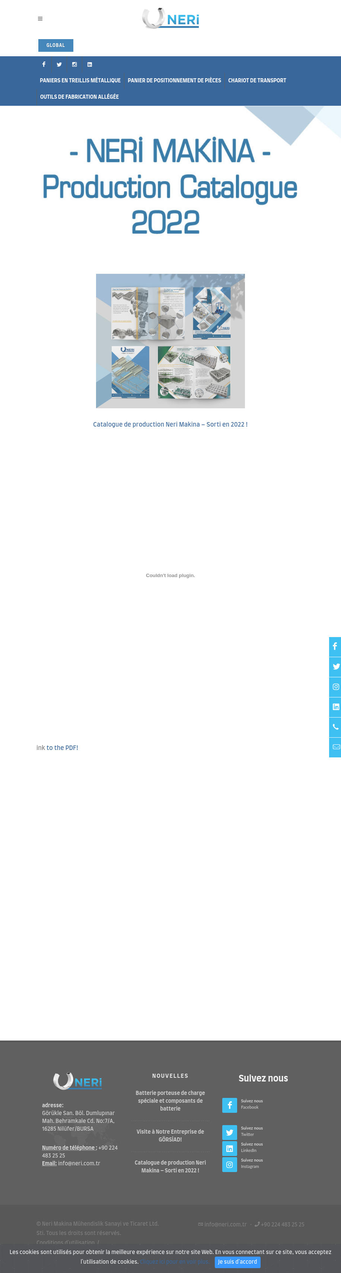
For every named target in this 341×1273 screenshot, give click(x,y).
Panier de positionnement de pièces (174, 80)
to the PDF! (63, 748)
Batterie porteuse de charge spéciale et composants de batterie (170, 1101)
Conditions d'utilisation (65, 1242)
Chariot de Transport (257, 80)
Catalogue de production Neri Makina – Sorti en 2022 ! (170, 425)
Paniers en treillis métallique (80, 80)
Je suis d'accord (237, 1262)
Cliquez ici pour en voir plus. (175, 1262)
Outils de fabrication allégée (79, 97)
